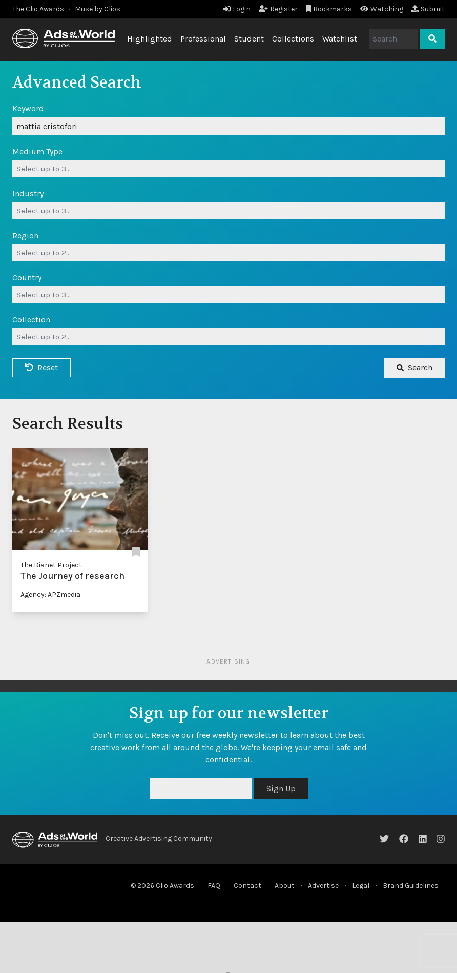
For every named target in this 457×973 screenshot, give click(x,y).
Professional (203, 39)
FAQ (213, 885)
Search (414, 367)
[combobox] (228, 168)
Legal (360, 885)
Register (278, 9)
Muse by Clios (97, 9)
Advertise (323, 885)
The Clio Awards (38, 9)
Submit (428, 9)
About (285, 885)
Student (249, 39)
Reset (41, 367)
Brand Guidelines (411, 885)
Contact (247, 885)
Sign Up (281, 788)
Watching (381, 9)
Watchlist (339, 39)
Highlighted (149, 39)
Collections (293, 39)
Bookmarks (329, 9)
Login (237, 9)
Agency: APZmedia (50, 594)
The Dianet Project (51, 565)
